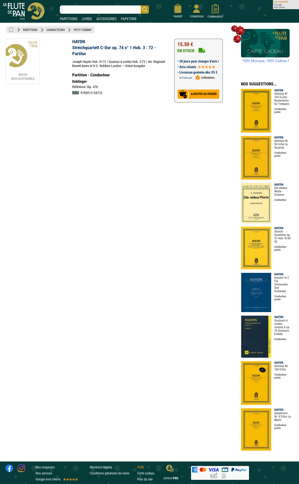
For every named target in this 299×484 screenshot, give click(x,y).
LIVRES (87, 19)
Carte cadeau (146, 473)
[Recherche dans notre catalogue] (104, 9)
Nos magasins (45, 467)
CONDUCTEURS (55, 30)
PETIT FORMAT (83, 30)
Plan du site (145, 479)
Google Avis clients (56, 479)
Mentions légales (101, 467)
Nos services (44, 473)
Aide (140, 467)
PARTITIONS (68, 19)
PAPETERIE (129, 19)
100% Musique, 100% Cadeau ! (265, 61)
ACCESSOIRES (106, 19)
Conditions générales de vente (112, 473)
